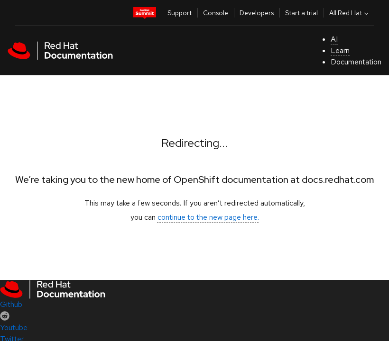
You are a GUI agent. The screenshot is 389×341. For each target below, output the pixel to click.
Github (11, 304)
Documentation (356, 62)
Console (215, 13)
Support (179, 13)
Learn (340, 50)
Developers (257, 13)
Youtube (14, 327)
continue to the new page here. (208, 217)
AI (334, 39)
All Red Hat (349, 13)
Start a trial (301, 13)
